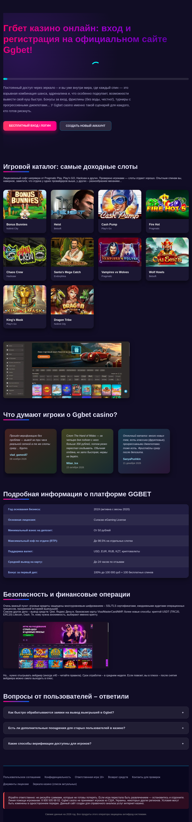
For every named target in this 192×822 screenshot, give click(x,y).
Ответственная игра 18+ (89, 777)
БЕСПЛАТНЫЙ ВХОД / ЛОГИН (30, 125)
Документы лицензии (16, 784)
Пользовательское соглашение (21, 777)
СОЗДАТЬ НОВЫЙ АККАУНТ (85, 125)
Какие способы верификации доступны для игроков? (96, 743)
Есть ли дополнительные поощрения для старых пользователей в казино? (96, 728)
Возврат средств (118, 777)
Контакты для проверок (146, 777)
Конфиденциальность (58, 777)
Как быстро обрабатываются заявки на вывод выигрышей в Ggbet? (96, 712)
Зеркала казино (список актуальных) (55, 784)
